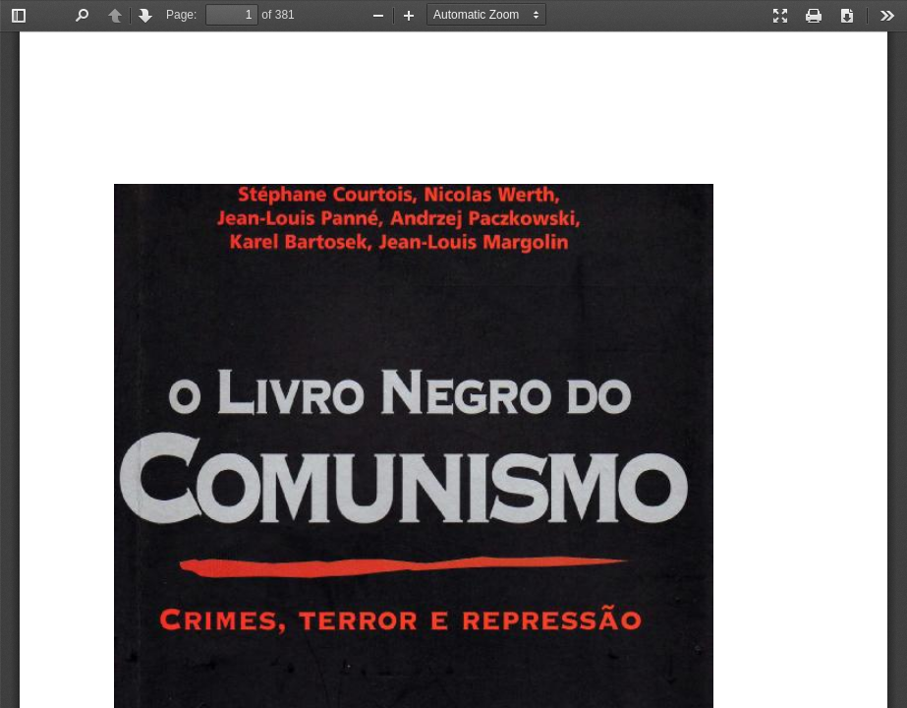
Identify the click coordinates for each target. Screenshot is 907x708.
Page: (181, 15)
